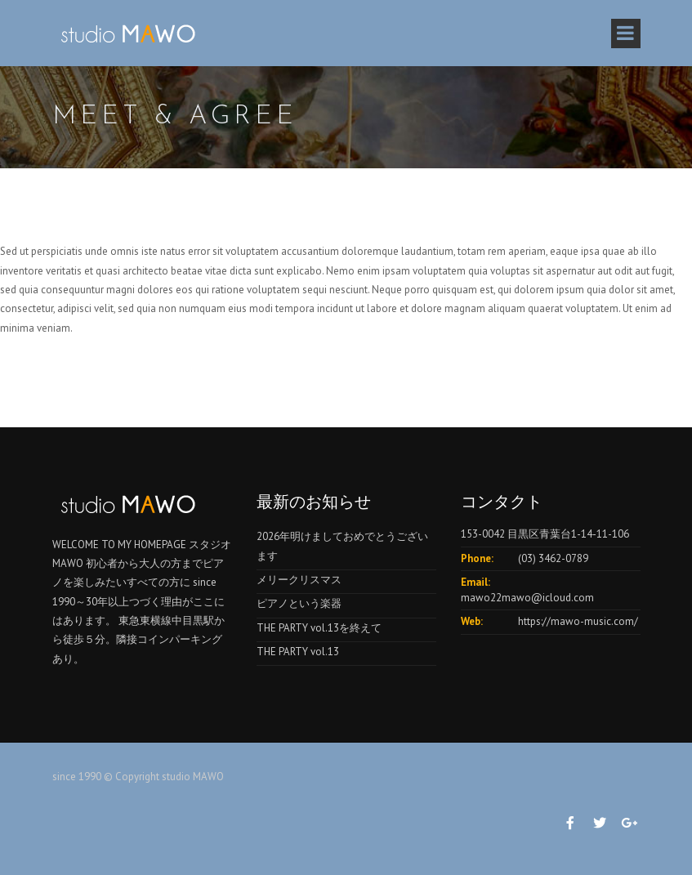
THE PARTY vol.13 (298, 651)
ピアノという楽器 (299, 603)
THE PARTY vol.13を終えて (319, 628)
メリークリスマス (299, 580)
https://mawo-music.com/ (578, 621)
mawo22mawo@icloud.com (527, 598)
